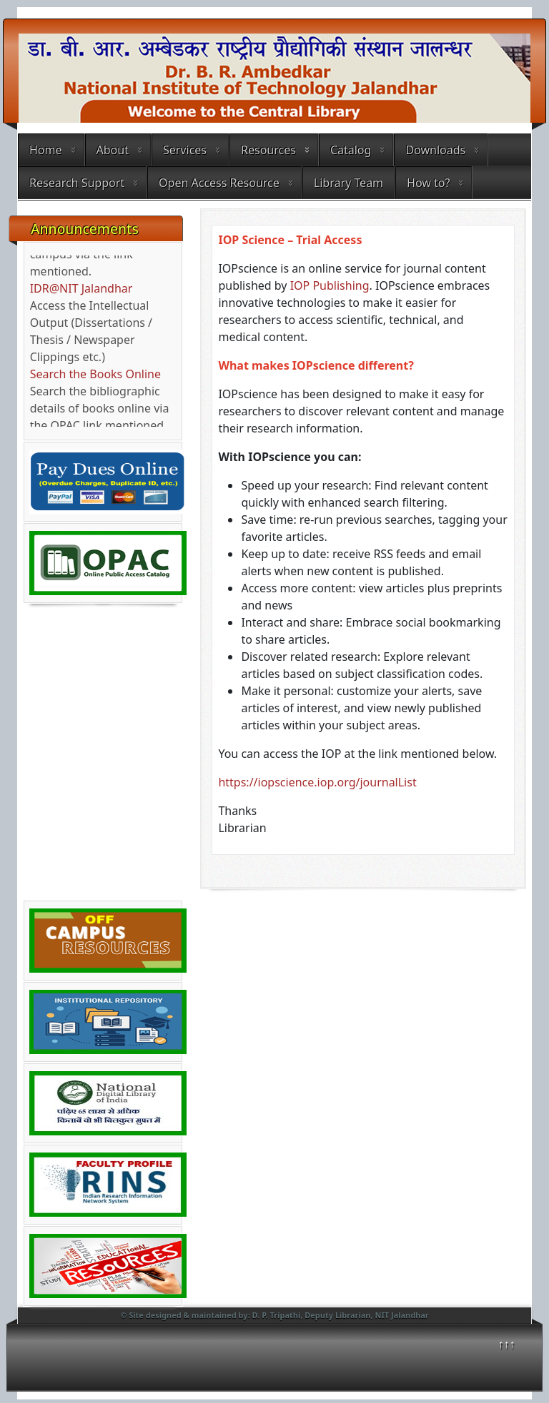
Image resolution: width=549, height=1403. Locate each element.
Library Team (348, 183)
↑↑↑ (506, 1344)
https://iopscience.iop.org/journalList (318, 782)
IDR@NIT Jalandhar (81, 292)
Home (45, 150)
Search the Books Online (95, 377)
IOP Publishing (330, 285)
